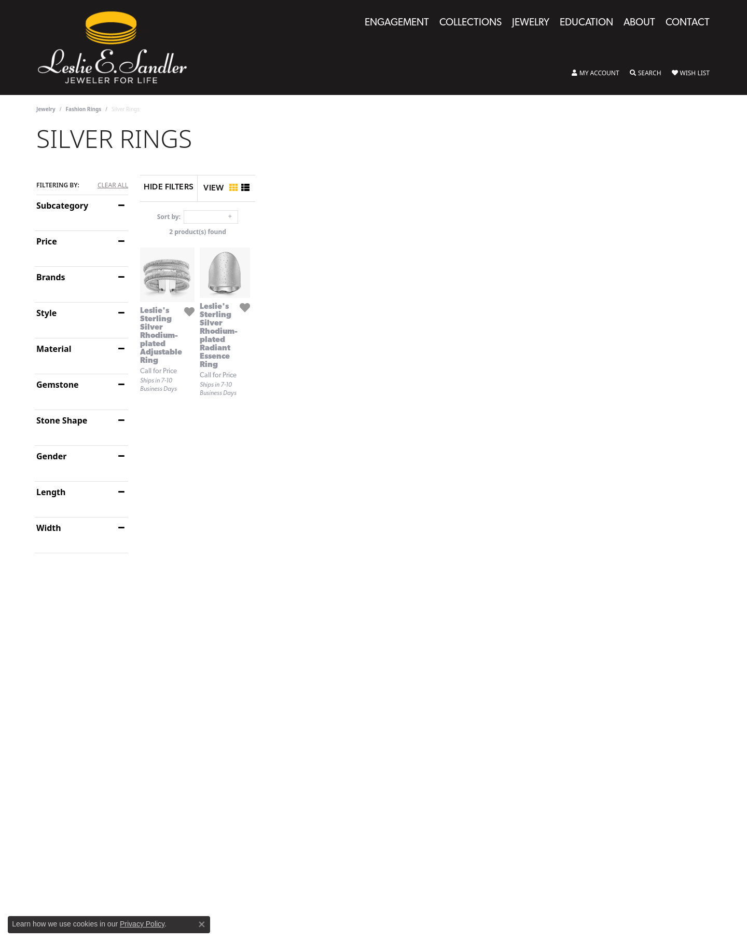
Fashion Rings (84, 109)
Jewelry (530, 23)
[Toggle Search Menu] (645, 73)
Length (50, 492)
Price (46, 241)
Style (46, 313)
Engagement (397, 23)
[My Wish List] (691, 73)
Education (586, 23)
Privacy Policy (142, 924)
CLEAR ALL (113, 185)
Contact (688, 23)
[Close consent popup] (202, 924)
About (639, 23)
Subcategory (62, 205)
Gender (51, 456)
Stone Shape (61, 420)
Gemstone (57, 384)
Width (48, 528)
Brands (50, 277)
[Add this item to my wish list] (321, 444)
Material (53, 349)
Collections (470, 23)
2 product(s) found (425, 231)
